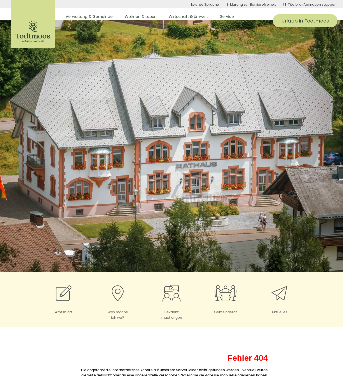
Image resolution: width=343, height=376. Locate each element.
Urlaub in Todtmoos (305, 21)
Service (227, 16)
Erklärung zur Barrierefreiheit (251, 4)
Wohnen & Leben (141, 16)
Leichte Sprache (205, 4)
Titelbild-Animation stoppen (310, 4)
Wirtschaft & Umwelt (188, 16)
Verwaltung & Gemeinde (89, 16)
